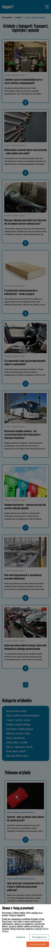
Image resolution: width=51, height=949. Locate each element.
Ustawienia (20, 937)
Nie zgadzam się (39, 937)
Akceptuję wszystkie (37, 944)
